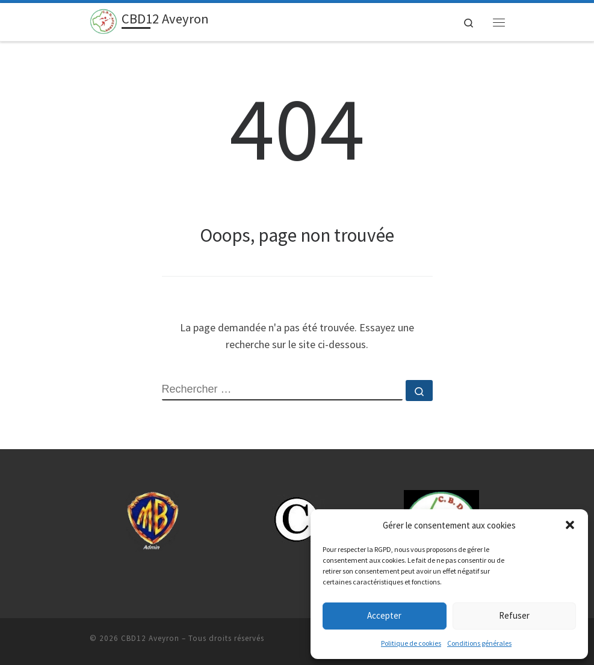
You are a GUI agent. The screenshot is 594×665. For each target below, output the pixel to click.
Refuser (514, 615)
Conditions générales (479, 643)
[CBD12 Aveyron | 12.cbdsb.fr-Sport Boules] (103, 20)
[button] (570, 525)
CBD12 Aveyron (150, 638)
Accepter (384, 615)
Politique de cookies (411, 643)
